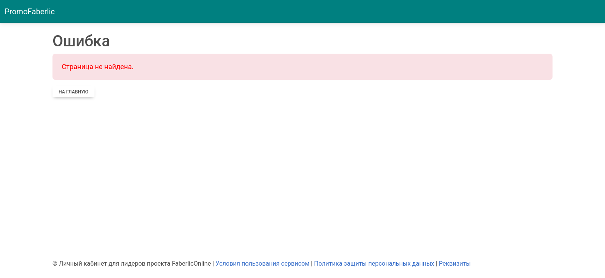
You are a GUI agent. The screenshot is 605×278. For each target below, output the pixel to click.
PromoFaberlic (30, 11)
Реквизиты (455, 263)
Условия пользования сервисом (263, 263)
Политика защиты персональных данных (374, 263)
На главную (73, 92)
